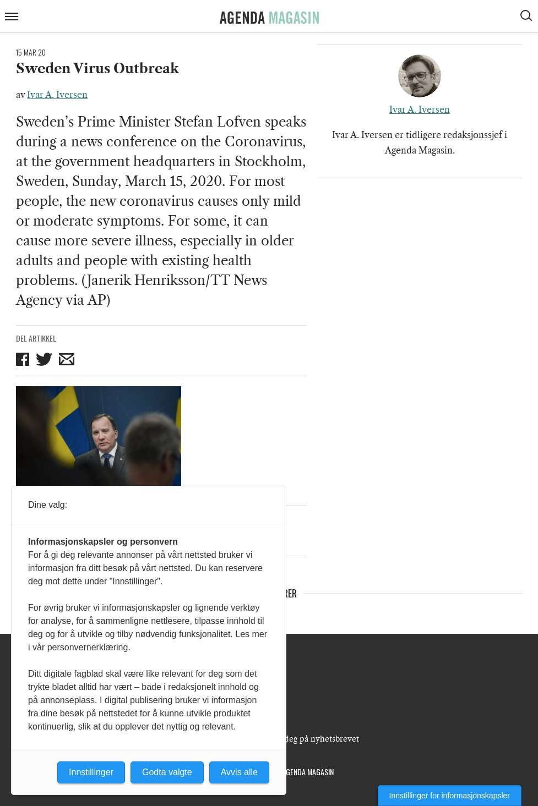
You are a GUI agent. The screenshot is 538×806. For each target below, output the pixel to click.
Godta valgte (167, 772)
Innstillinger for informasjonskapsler (449, 795)
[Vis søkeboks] (527, 17)
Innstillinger (91, 772)
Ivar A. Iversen (57, 94)
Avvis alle (239, 772)
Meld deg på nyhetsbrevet (311, 739)
